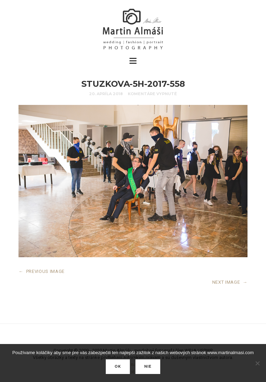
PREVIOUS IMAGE (42, 271)
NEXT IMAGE (229, 282)
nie (148, 366)
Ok (117, 366)
